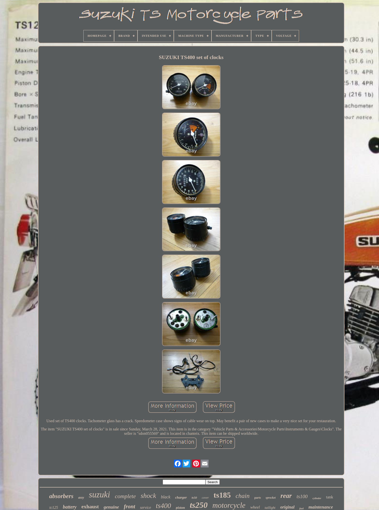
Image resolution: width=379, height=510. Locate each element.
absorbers (61, 496)
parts (257, 497)
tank (329, 497)
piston (180, 508)
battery (70, 507)
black (165, 497)
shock (148, 495)
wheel (255, 507)
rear (286, 495)
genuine (111, 507)
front (129, 506)
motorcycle (229, 505)
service (145, 507)
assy (81, 497)
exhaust (90, 506)
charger (181, 497)
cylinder (316, 498)
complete (125, 496)
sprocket (271, 497)
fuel (301, 508)
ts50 (194, 497)
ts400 (163, 506)
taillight (270, 508)
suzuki (99, 494)
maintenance (320, 507)
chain (243, 495)
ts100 (302, 496)
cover (205, 497)
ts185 (222, 495)
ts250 (199, 505)
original (287, 507)
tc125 (53, 507)
